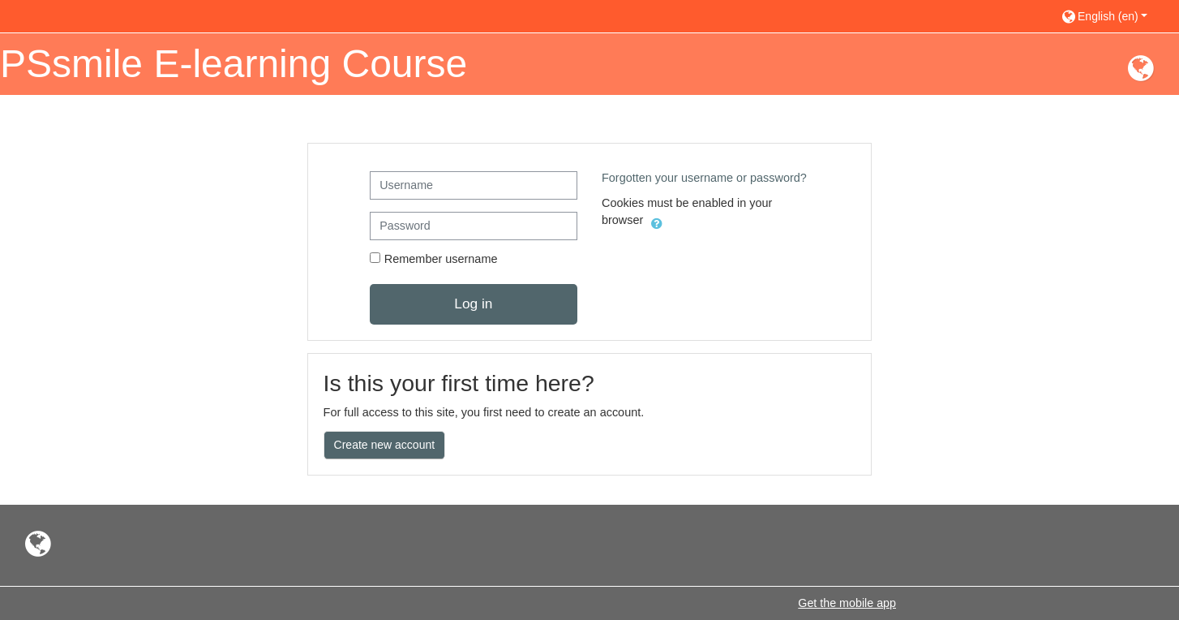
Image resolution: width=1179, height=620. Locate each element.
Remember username (441, 258)
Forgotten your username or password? (704, 177)
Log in (473, 303)
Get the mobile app (847, 602)
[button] (1112, 15)
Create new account (384, 444)
